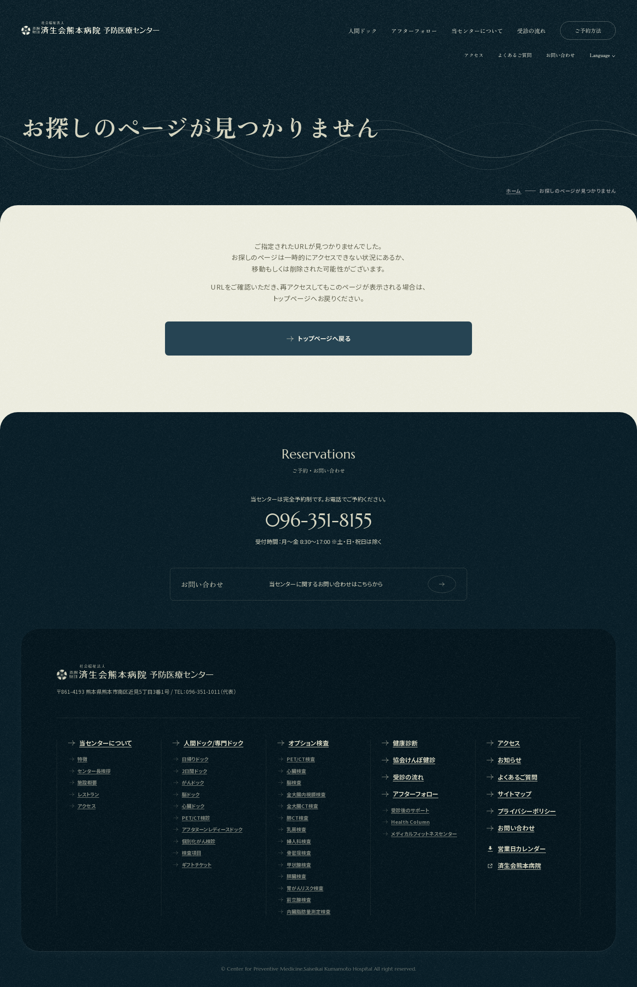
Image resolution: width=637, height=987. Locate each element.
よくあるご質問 (515, 54)
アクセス (474, 54)
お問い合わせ (560, 54)
